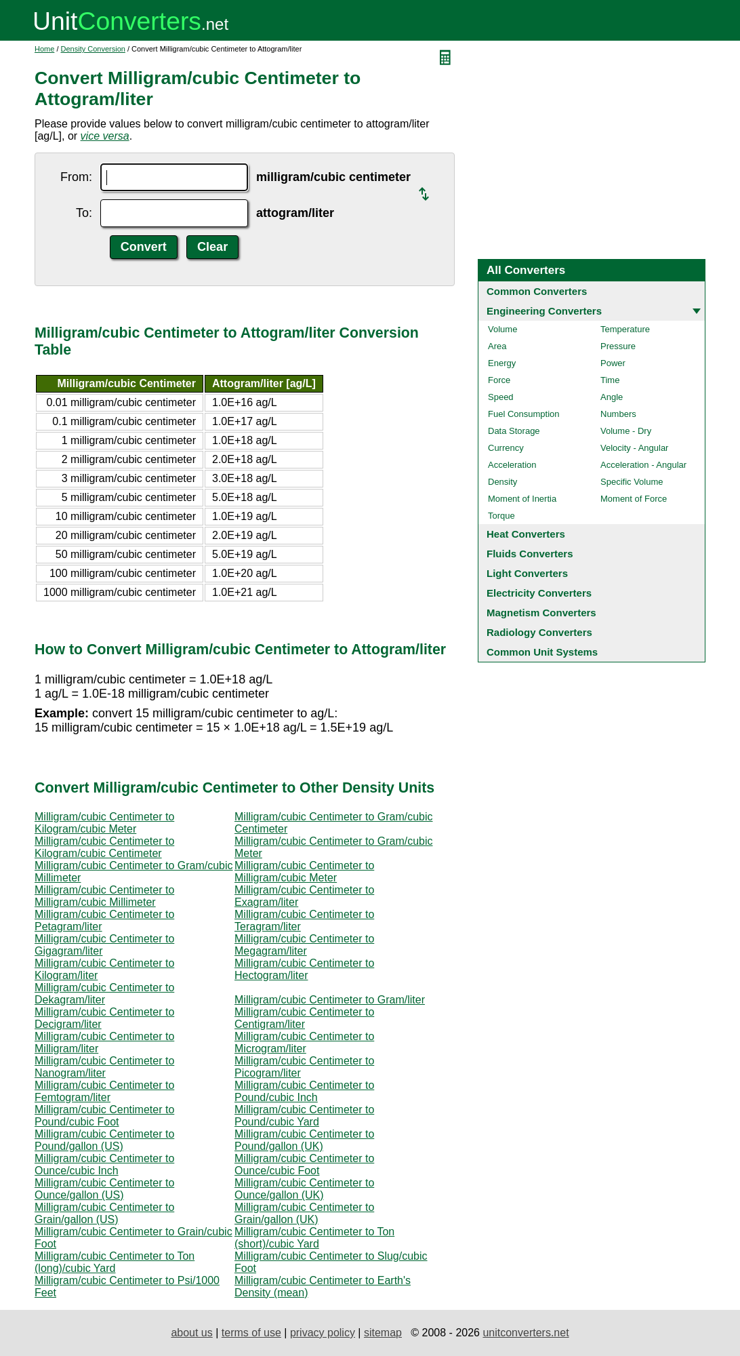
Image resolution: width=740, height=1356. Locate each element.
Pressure (618, 346)
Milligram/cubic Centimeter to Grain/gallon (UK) (304, 1213)
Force (499, 380)
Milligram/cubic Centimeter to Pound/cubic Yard (304, 1116)
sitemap (383, 1332)
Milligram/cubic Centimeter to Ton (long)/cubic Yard (114, 1262)
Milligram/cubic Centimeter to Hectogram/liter (304, 969)
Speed (501, 397)
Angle (611, 397)
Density (502, 482)
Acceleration (512, 465)
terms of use (251, 1332)
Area (497, 346)
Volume (502, 329)
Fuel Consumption (524, 414)
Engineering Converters (544, 311)
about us (191, 1332)
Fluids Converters (530, 553)
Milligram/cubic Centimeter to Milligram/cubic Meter (304, 871)
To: (84, 213)
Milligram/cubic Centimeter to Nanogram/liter (104, 1067)
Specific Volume (631, 482)
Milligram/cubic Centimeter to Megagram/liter (304, 945)
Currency (506, 448)
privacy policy (322, 1332)
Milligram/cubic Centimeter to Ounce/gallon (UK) (304, 1189)
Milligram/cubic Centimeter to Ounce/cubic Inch (104, 1164)
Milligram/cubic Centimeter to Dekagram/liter (104, 993)
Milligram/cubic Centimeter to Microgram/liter (304, 1042)
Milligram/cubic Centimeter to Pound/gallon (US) (104, 1140)
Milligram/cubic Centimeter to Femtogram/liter (104, 1091)
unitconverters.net (525, 1332)
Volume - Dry (625, 431)
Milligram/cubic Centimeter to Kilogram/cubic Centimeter (104, 847)
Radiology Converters (539, 632)
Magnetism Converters (541, 612)
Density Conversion (93, 49)
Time (609, 380)
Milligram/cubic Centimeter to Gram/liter (329, 999)
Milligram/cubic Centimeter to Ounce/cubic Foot (304, 1164)
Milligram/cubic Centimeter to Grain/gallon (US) (104, 1213)
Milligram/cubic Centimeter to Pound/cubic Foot (104, 1116)
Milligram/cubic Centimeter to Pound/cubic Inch (304, 1091)
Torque (501, 516)
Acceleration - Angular (643, 465)
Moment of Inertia (522, 499)
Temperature (625, 329)
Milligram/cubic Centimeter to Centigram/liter (304, 1018)
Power (612, 363)
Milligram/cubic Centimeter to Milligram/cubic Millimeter (104, 896)
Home (44, 49)
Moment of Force (633, 499)
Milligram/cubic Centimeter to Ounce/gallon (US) (104, 1189)
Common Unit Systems (542, 652)
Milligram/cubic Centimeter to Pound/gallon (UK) (304, 1140)
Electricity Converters (539, 593)
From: (76, 177)
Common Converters (537, 291)
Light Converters (527, 573)
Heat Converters (526, 534)
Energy (502, 363)
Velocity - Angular (634, 448)
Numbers (618, 414)
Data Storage (514, 431)
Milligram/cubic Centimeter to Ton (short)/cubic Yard (314, 1238)
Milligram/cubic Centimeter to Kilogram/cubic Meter (104, 823)
